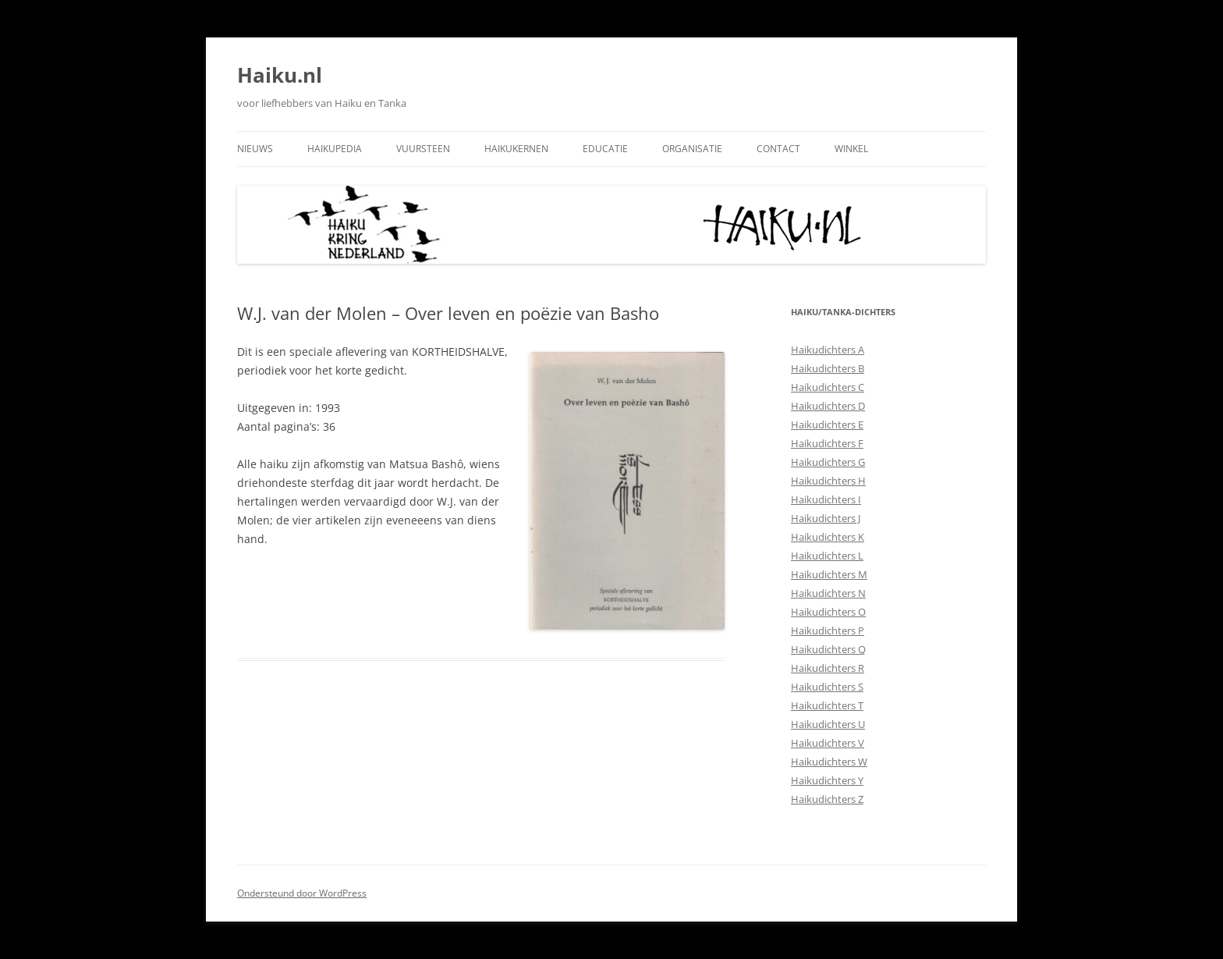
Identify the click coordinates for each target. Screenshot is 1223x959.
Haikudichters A (827, 350)
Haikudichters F (827, 443)
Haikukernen (516, 148)
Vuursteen (423, 148)
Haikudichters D (828, 406)
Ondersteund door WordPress (302, 893)
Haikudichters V (827, 743)
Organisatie (692, 148)
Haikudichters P (827, 630)
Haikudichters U (828, 724)
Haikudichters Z (827, 799)
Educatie (605, 148)
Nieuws (255, 148)
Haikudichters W (829, 762)
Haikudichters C (827, 387)
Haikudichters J (825, 518)
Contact (778, 148)
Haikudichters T (827, 705)
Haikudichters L (827, 556)
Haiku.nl (279, 75)
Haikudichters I (826, 499)
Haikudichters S (827, 687)
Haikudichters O (828, 612)
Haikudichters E (827, 424)
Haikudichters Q (828, 649)
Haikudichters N (828, 593)
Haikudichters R (827, 668)
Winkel (851, 148)
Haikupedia (334, 148)
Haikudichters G (828, 462)
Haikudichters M (829, 574)
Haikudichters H (828, 481)
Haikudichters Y (827, 780)
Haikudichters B (827, 368)
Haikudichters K (827, 537)
